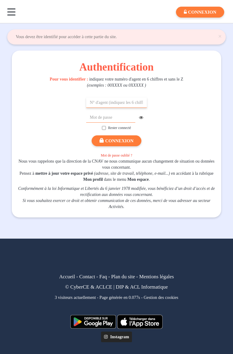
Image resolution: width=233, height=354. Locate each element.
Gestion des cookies (161, 297)
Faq (103, 277)
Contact (87, 277)
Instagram (116, 337)
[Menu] (11, 11)
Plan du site (123, 277)
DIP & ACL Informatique (142, 287)
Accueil (67, 277)
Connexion (116, 140)
